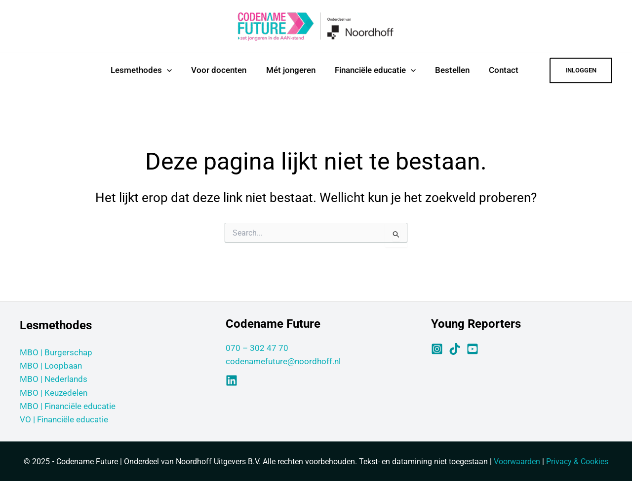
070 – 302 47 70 (257, 348)
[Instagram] (437, 349)
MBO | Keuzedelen (53, 393)
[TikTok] (455, 349)
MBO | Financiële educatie (68, 406)
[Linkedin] (231, 380)
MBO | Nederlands (53, 379)
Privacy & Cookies (577, 461)
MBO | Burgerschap (56, 352)
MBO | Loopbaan (51, 366)
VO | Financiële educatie (64, 419)
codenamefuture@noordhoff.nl (283, 361)
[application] (165, 70)
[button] (581, 71)
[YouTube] (472, 349)
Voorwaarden (517, 461)
